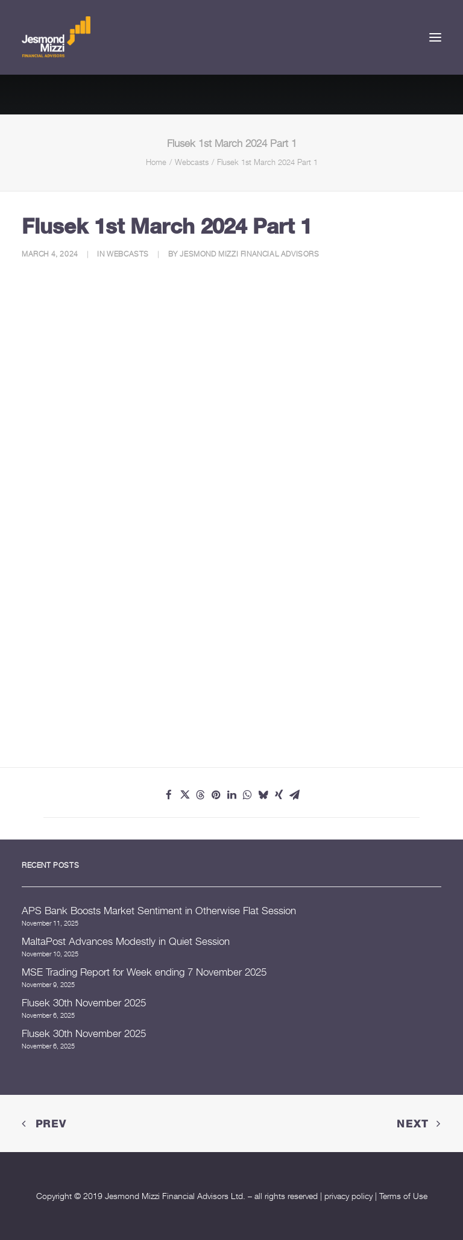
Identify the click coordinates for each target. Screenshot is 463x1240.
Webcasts (192, 162)
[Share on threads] (200, 795)
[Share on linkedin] (231, 795)
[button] (435, 37)
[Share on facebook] (169, 795)
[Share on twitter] (184, 795)
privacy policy (348, 1196)
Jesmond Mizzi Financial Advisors (249, 253)
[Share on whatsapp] (247, 795)
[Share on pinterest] (216, 795)
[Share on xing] (278, 795)
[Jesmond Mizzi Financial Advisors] (56, 37)
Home (156, 162)
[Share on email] (294, 795)
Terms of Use (403, 1196)
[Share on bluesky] (263, 795)
